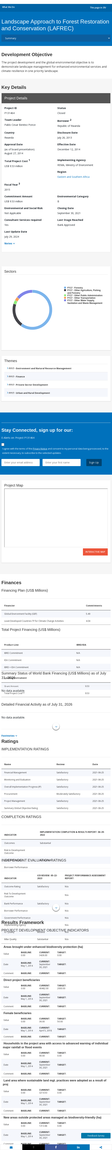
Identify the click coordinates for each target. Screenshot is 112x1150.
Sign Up (94, 462)
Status (61, 108)
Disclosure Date (67, 132)
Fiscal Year (12, 184)
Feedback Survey (96, 1135)
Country (9, 132)
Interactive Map (95, 551)
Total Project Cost (17, 160)
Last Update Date (15, 231)
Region (61, 171)
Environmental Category (73, 196)
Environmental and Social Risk (23, 208)
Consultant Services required (22, 220)
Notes (8, 243)
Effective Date (66, 144)
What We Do (8, 7)
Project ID (10, 108)
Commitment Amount (18, 196)
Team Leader (12, 119)
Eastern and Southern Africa (73, 176)
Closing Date (65, 208)
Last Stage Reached (70, 220)
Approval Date (13, 144)
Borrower (64, 120)
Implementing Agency (71, 160)
